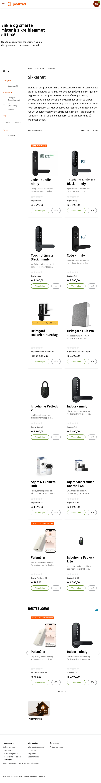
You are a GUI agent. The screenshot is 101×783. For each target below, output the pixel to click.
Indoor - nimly (77, 406)
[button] (58, 691)
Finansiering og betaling (12, 756)
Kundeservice (8, 743)
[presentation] (28, 653)
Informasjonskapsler (36, 747)
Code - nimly (76, 255)
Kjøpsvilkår (32, 753)
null (96, 610)
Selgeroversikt (33, 756)
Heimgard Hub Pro (80, 331)
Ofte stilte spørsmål (11, 753)
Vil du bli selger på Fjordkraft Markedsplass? (21, 763)
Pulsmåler (38, 557)
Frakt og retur (8, 750)
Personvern (32, 750)
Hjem (30, 68)
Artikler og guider (57, 747)
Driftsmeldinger (9, 747)
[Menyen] (3, 4)
